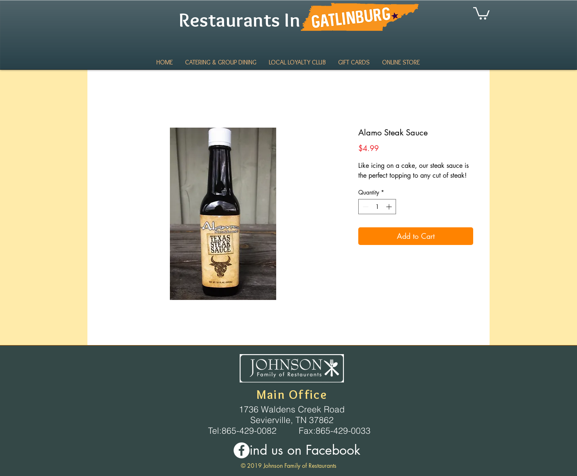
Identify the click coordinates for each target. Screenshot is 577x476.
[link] (481, 13)
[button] (401, 62)
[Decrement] (364, 206)
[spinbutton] (377, 206)
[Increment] (390, 206)
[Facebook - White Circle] (242, 450)
